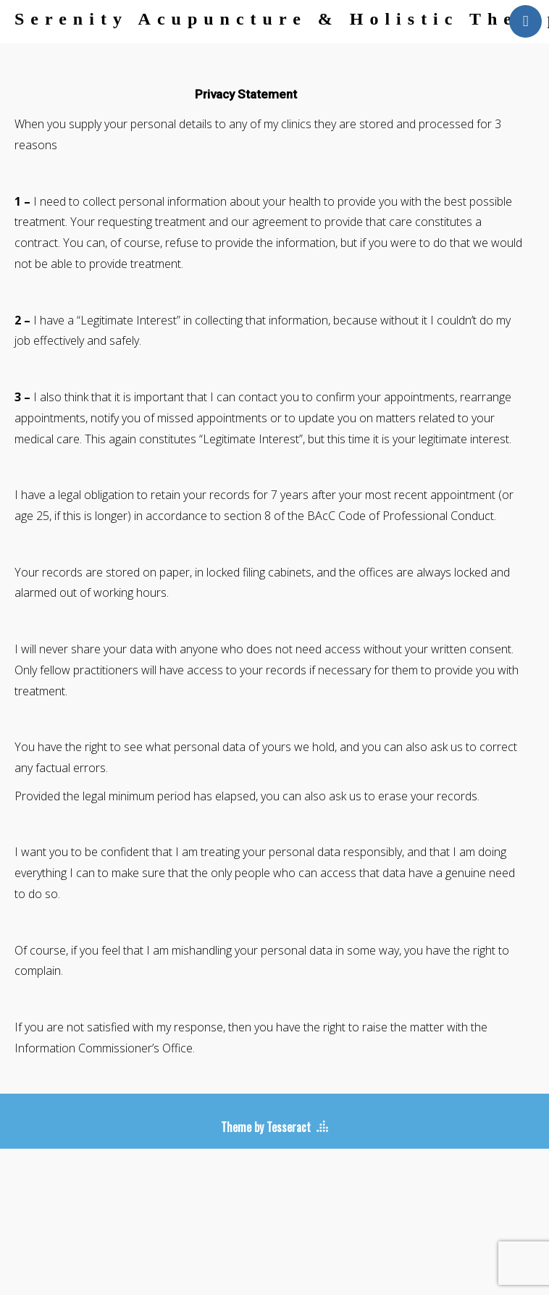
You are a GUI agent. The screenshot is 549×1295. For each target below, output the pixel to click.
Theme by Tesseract (266, 1127)
